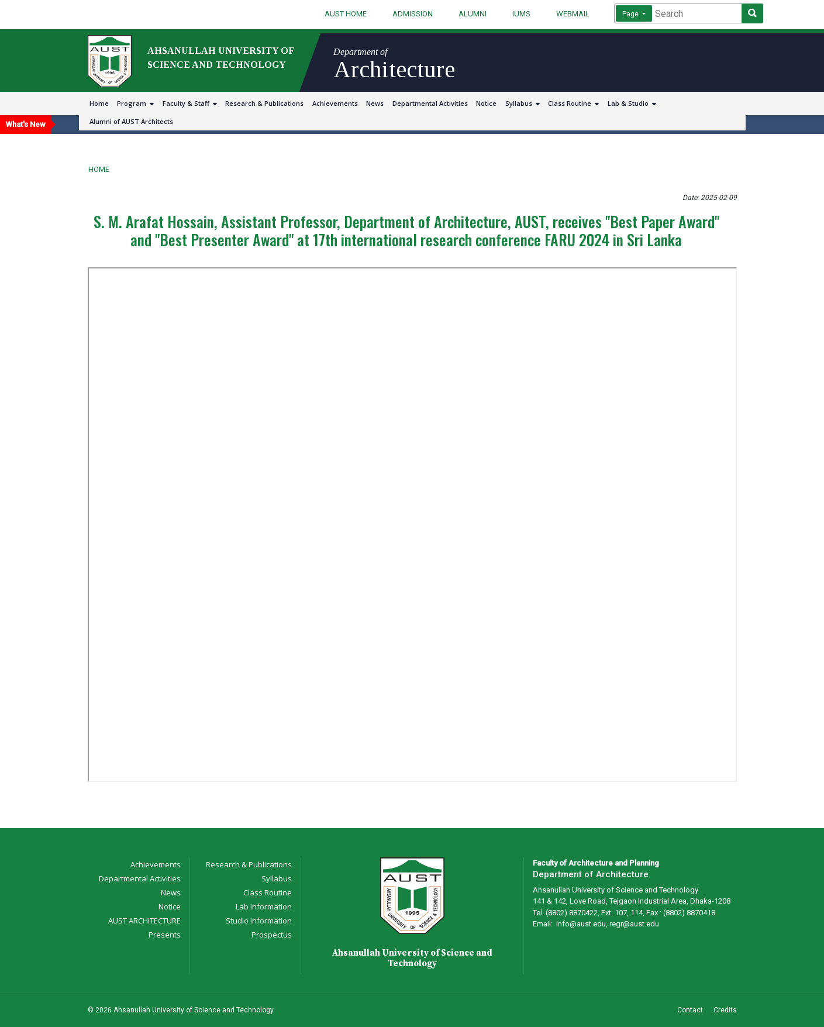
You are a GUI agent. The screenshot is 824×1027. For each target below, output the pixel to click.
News (375, 103)
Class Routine (573, 103)
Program (135, 103)
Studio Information (259, 920)
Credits (725, 1010)
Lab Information (264, 906)
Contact (690, 1010)
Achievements (335, 103)
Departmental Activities (430, 103)
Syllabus (522, 103)
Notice (486, 103)
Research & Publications (264, 103)
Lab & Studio (632, 103)
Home (99, 103)
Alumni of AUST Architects (131, 121)
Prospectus (271, 934)
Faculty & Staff (190, 103)
